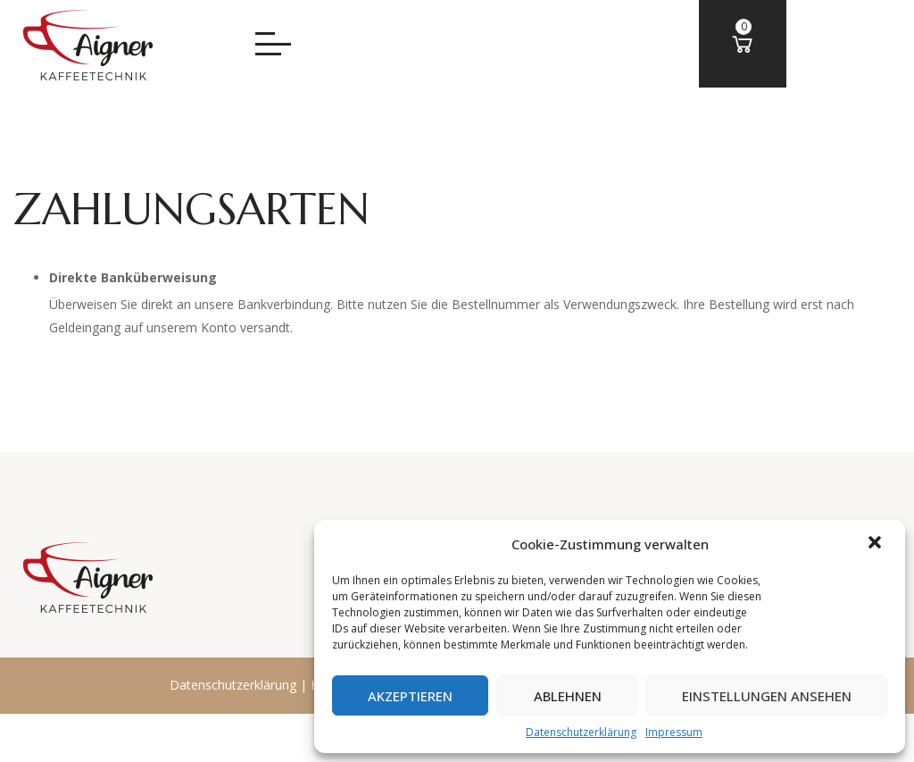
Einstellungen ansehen (766, 696)
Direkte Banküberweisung (133, 277)
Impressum (672, 732)
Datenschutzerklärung (579, 732)
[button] (876, 544)
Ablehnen (565, 696)
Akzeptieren (406, 696)
